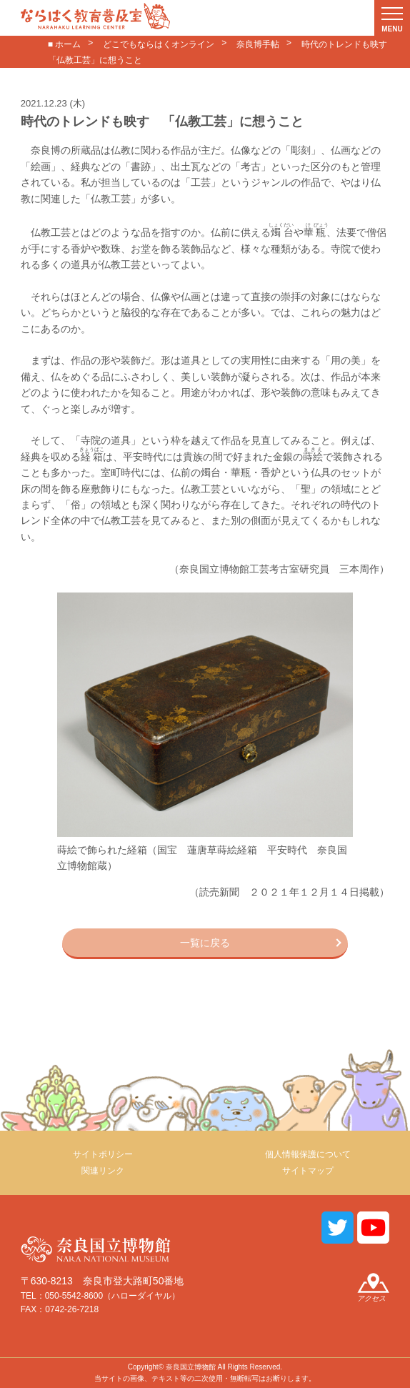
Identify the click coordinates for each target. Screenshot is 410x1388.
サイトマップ (308, 1171)
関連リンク (102, 1171)
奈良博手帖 (257, 44)
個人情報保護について (308, 1154)
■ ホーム (64, 44)
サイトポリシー (103, 1154)
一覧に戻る (205, 942)
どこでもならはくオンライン (158, 44)
